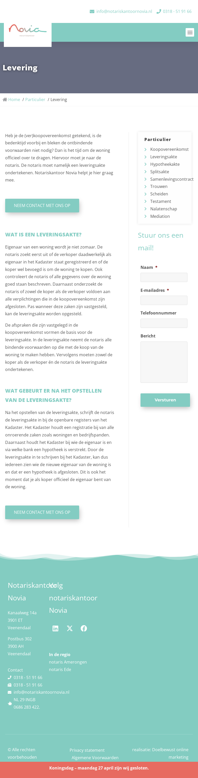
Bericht (148, 336)
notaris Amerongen (68, 662)
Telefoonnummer (158, 313)
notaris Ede (60, 669)
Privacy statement (87, 750)
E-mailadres (155, 290)
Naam (149, 267)
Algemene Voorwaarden (95, 757)
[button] (190, 32)
